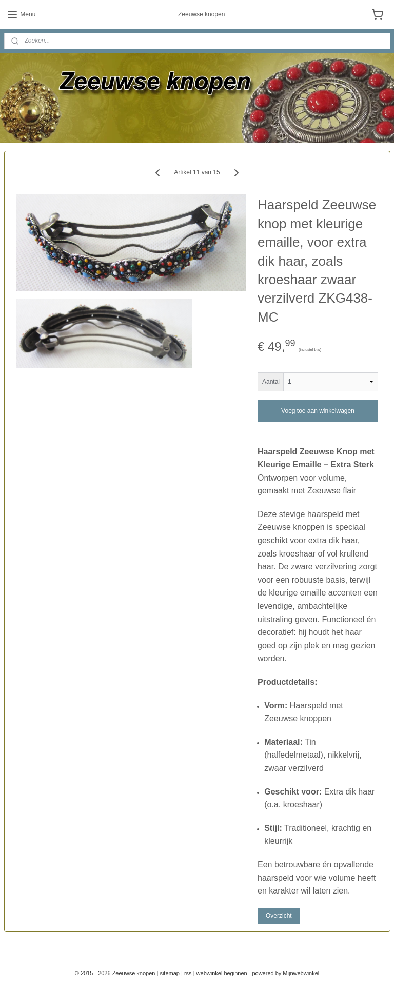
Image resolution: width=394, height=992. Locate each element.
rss (188, 973)
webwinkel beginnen (221, 973)
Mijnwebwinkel (301, 973)
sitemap (170, 973)
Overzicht (279, 915)
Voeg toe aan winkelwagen (317, 410)
